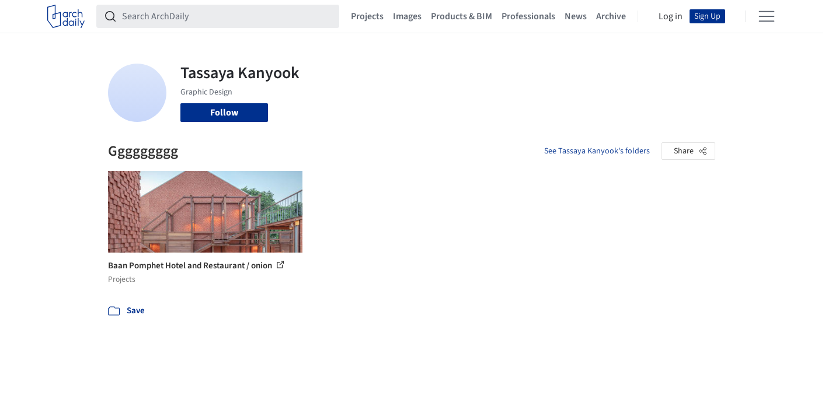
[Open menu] (766, 16)
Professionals (528, 16)
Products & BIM (461, 16)
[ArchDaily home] (66, 16)
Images (407, 16)
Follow (224, 112)
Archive (611, 16)
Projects (367, 16)
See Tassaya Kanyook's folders (597, 151)
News (576, 16)
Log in (671, 16)
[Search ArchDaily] (227, 16)
